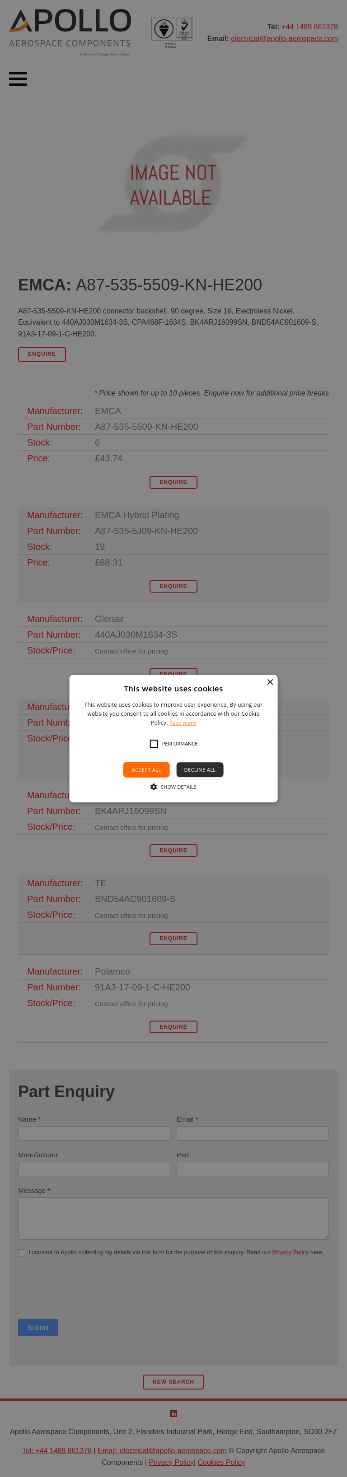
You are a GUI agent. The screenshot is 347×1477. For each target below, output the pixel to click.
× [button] (269, 682)
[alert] (173, 738)
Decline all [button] (200, 769)
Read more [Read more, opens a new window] (182, 723)
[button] (154, 744)
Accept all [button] (146, 769)
